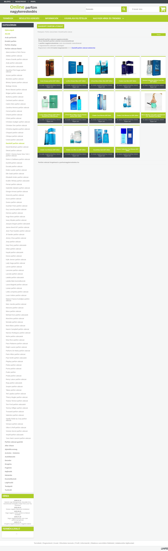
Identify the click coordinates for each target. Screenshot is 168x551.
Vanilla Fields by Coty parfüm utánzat (16, 419)
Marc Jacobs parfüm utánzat (16, 304)
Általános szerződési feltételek (102, 543)
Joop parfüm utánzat (13, 242)
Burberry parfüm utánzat (14, 97)
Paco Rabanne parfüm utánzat (17, 343)
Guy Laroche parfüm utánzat (16, 209)
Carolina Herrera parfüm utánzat (17, 107)
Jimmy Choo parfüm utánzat (16, 238)
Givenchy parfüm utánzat (15, 195)
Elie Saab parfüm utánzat (15, 174)
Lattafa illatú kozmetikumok (15, 281)
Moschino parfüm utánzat (15, 318)
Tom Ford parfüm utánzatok (16, 404)
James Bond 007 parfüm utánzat (17, 227)
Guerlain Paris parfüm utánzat (16, 206)
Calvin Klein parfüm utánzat (16, 104)
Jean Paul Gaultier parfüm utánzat (18, 231)
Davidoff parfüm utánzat (15, 143)
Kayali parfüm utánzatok (14, 252)
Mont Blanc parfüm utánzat (15, 326)
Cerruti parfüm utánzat (14, 111)
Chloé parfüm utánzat (13, 118)
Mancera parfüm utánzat (14, 308)
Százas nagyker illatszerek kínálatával (17, 509)
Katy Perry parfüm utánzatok (16, 245)
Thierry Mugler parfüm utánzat (17, 397)
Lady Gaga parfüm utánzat (15, 263)
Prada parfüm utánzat (13, 376)
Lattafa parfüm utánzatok (15, 277)
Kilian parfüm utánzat (13, 249)
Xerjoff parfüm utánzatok (14, 435)
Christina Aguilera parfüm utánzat (18, 129)
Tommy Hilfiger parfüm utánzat (17, 408)
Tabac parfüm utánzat (13, 390)
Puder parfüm (11, 372)
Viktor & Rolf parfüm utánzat (16, 427)
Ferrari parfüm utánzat (14, 184)
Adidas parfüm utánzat (14, 56)
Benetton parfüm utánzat (15, 79)
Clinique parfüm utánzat (14, 136)
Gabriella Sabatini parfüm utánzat (18, 188)
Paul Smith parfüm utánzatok (16, 358)
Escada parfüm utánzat (14, 166)
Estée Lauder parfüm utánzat (16, 170)
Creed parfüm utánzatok (14, 140)
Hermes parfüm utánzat (14, 213)
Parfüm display (10, 45)
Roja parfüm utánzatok (14, 383)
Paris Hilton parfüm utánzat (15, 354)
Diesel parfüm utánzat (14, 150)
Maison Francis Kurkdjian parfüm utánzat (17, 299)
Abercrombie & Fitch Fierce (15, 52)
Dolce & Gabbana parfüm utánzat (18, 159)
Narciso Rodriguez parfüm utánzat (18, 333)
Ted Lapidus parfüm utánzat (16, 394)
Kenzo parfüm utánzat (14, 256)
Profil (77, 543)
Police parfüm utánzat (13, 365)
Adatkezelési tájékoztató (124, 543)
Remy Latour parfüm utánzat (16, 379)
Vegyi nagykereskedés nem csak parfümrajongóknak (18, 519)
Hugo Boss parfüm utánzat (15, 217)
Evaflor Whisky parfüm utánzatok (17, 181)
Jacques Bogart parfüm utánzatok (18, 224)
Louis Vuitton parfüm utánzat (16, 295)
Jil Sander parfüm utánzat (15, 234)
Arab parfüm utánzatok (14, 63)
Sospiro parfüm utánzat (14, 386)
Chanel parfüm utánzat (14, 115)
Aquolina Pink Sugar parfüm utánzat (16, 71)
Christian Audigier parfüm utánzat (18, 122)
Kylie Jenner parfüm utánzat (16, 259)
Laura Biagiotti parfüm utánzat (16, 285)
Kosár (56, 543)
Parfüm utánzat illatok (51, 32)
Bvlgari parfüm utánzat (14, 93)
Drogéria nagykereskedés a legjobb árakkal (17, 524)
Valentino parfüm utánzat (15, 415)
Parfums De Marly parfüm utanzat (18, 351)
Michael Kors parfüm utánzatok (17, 315)
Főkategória (41, 32)
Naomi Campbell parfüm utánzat (17, 329)
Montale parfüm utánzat (14, 322)
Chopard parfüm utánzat (14, 133)
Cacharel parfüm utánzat (15, 100)
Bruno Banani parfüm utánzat (16, 90)
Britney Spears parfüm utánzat (17, 82)
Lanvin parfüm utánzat (14, 267)
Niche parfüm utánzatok (14, 336)
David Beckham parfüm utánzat (17, 147)
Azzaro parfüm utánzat (14, 75)
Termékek (37, 543)
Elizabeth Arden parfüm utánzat (17, 177)
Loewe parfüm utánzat (14, 288)
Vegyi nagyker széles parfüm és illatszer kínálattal (17, 513)
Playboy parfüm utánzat (14, 361)
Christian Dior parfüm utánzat (16, 125)
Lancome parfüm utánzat (15, 270)
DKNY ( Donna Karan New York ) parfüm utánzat (17, 155)
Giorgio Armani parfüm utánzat (17, 191)
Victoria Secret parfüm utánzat (17, 431)
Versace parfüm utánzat (14, 424)
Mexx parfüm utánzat (13, 311)
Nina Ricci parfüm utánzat (15, 340)
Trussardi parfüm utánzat (15, 411)
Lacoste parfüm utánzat (14, 274)
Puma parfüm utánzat (13, 369)
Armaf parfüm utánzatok (14, 66)
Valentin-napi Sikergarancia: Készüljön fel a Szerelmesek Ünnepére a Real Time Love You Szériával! (17, 503)
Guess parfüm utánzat (14, 202)
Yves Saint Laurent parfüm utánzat (18, 438)
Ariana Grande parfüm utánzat (17, 59)
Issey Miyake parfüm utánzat (16, 220)
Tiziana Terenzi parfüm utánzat (17, 401)
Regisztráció (47, 543)
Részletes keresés (67, 543)
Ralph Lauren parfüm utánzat (16, 347)
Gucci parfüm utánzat (13, 199)
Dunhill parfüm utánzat (14, 163)
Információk (85, 543)
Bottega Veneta (11, 86)
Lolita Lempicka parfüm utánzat (17, 292)
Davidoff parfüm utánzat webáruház (83, 48)
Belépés (7, 1)
